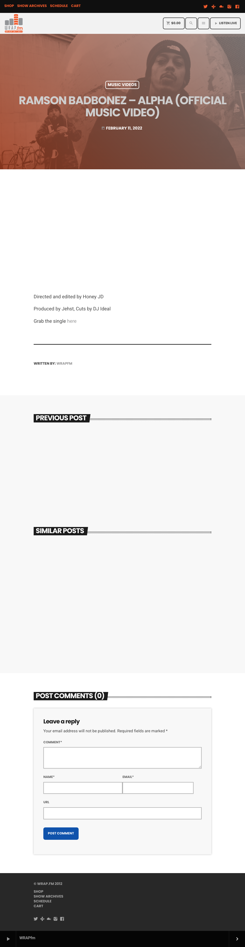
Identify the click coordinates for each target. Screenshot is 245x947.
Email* (128, 777)
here (71, 321)
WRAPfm (64, 363)
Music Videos (122, 85)
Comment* (52, 742)
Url (46, 802)
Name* (49, 777)
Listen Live (225, 23)
